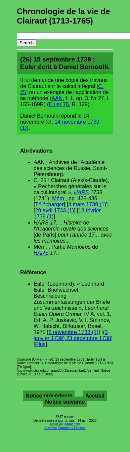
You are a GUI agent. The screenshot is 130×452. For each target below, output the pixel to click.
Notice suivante (65, 402)
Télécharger (49, 204)
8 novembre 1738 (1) (73, 332)
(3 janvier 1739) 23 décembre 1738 (72, 335)
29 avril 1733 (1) (54, 210)
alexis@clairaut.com (65, 424)
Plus (40, 344)
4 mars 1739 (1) (87, 204)
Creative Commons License (65, 428)
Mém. (59, 198)
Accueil (94, 396)
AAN (56, 98)
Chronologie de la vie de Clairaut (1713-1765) (63, 16)
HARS (81, 192)
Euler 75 (59, 104)
